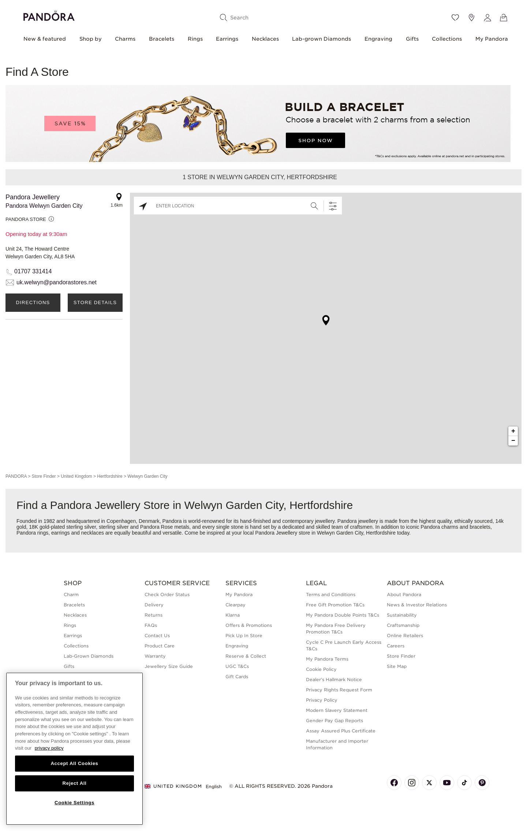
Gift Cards (236, 676)
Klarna (232, 615)
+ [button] (513, 431)
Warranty (155, 656)
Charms (125, 39)
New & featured (44, 39)
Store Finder (43, 476)
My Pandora (491, 39)
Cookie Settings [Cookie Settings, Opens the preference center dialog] (74, 802)
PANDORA (16, 476)
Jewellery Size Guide (169, 666)
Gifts (412, 39)
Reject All (75, 783)
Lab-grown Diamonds (321, 39)
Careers (395, 646)
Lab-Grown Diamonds (88, 656)
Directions (33, 302)
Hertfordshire (109, 476)
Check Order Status (167, 594)
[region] (74, 748)
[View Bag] (504, 18)
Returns (153, 615)
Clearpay (235, 604)
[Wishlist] (455, 18)
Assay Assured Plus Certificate (340, 731)
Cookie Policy (321, 669)
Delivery (154, 604)
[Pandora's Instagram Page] (411, 782)
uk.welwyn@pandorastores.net (56, 282)
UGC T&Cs (237, 666)
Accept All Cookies (74, 763)
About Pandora (404, 594)
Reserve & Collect (245, 656)
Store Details (95, 302)
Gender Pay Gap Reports (334, 720)
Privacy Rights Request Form (339, 689)
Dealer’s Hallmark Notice (334, 679)
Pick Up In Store (243, 635)
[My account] (487, 18)
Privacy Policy (321, 700)
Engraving (378, 39)
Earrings (227, 39)
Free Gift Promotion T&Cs (335, 604)
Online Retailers (405, 635)
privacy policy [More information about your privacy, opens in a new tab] (49, 748)
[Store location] (471, 18)
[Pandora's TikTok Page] (464, 782)
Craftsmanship (403, 625)
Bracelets (161, 39)
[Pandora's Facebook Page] (394, 782)
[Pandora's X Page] (429, 782)
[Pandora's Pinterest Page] (482, 782)
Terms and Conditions (330, 594)
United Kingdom (76, 476)
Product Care (160, 646)
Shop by (90, 39)
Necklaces (265, 39)
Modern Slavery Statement (336, 710)
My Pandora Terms (327, 659)
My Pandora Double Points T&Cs (342, 615)
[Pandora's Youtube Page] (447, 782)
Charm (71, 594)
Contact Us (157, 635)
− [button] (513, 440)
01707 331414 (33, 271)
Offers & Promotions (248, 625)
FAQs (151, 625)
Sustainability (402, 615)
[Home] (49, 14)
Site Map (397, 666)
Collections (447, 39)
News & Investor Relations (417, 604)
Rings (195, 39)
